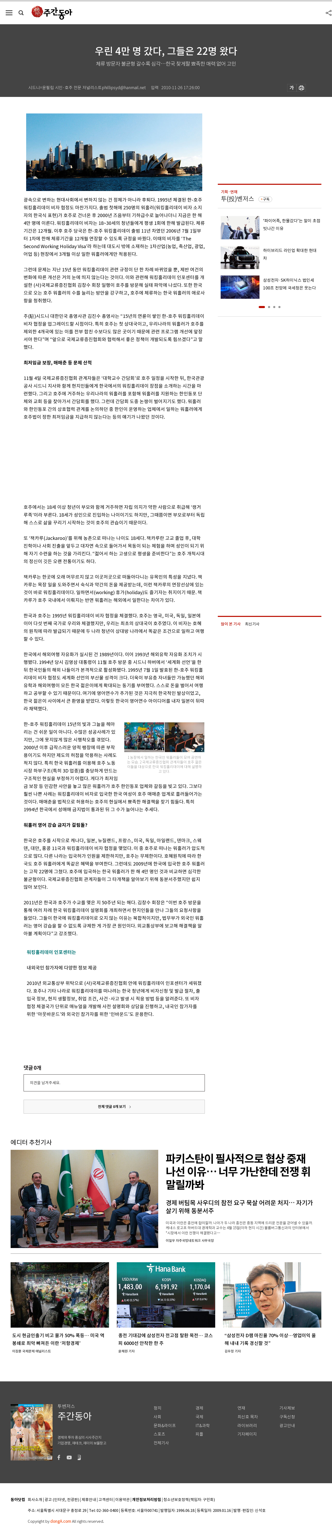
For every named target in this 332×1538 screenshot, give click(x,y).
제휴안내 (89, 1500)
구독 (266, 199)
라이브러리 (247, 1425)
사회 (157, 1416)
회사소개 (35, 1500)
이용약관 (122, 1500)
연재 (241, 1408)
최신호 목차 (247, 1416)
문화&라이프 (165, 1425)
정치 (157, 1408)
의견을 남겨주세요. (45, 1082)
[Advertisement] (101, 461)
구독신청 (287, 1416)
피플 (199, 1434)
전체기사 (161, 1443)
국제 (199, 1416)
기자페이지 (247, 1434)
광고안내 (287, 1425)
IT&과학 (203, 1425)
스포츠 (159, 1434)
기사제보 (287, 1408)
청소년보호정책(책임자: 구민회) (189, 1500)
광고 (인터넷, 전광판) (62, 1500)
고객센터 (105, 1500)
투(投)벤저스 (237, 199)
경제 (199, 1408)
